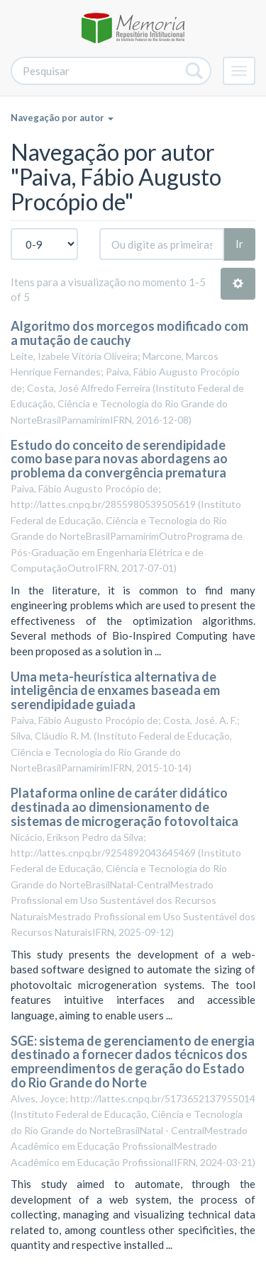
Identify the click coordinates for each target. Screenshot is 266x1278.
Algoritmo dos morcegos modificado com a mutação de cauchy (129, 333)
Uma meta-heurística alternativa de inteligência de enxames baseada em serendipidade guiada (115, 691)
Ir (239, 243)
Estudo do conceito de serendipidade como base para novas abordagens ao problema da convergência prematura (119, 459)
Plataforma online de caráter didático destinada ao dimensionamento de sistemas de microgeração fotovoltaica (124, 807)
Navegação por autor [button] (62, 117)
